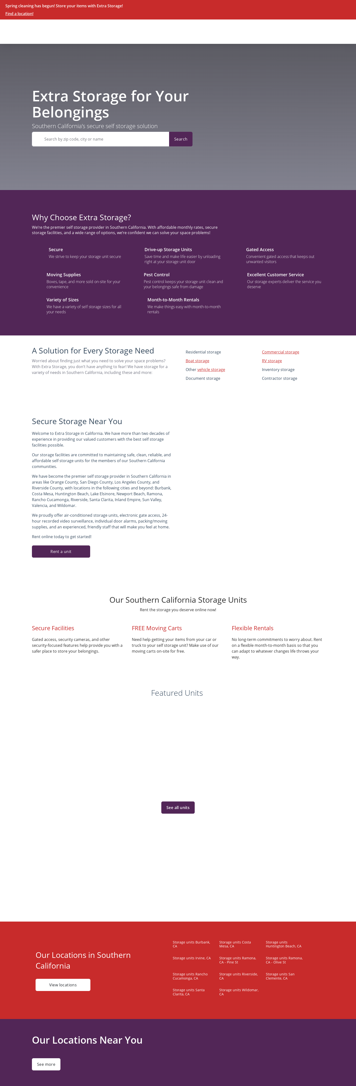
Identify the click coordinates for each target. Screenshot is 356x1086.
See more (46, 1064)
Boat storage (197, 360)
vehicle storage (211, 369)
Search (180, 139)
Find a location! (19, 13)
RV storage (272, 360)
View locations (63, 985)
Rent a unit (60, 551)
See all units (178, 807)
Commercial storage (280, 352)
